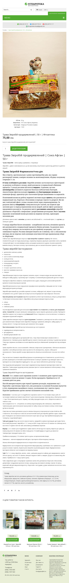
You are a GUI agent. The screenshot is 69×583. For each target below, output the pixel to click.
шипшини (34, 453)
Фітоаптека (16, 575)
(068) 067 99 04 (36, 24)
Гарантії (38, 567)
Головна (5, 30)
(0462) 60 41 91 (23, 24)
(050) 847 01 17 (48, 24)
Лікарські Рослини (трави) (29, 125)
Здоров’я (27, 560)
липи (28, 453)
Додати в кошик (19, 149)
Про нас (38, 560)
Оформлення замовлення (57, 13)
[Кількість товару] (6, 148)
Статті (27, 569)
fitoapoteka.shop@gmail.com (36, 26)
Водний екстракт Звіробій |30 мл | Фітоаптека (12, 545)
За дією (27, 565)
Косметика (28, 562)
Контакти (39, 569)
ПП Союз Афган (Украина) (29, 122)
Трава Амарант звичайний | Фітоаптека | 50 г (56, 545)
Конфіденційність (41, 571)
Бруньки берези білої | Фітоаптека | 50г (34, 545)
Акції (26, 567)
